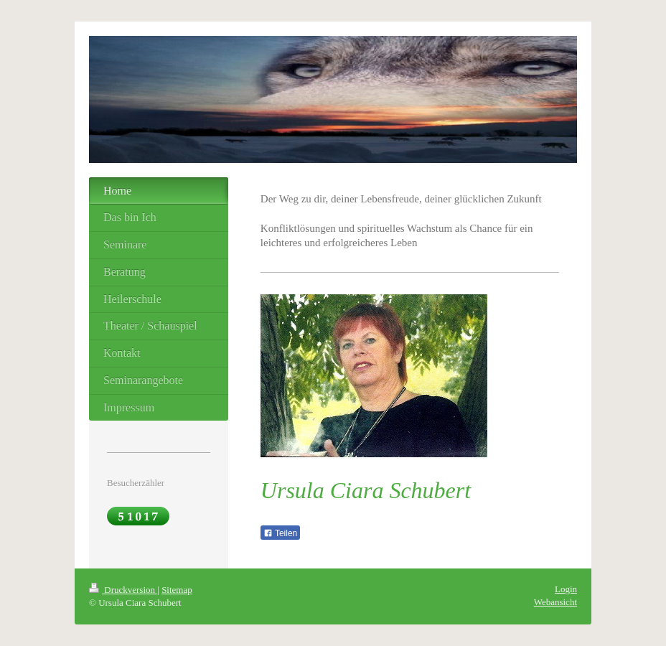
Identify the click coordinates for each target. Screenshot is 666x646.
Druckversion (123, 589)
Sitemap (176, 589)
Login (566, 589)
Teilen (280, 533)
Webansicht (555, 601)
